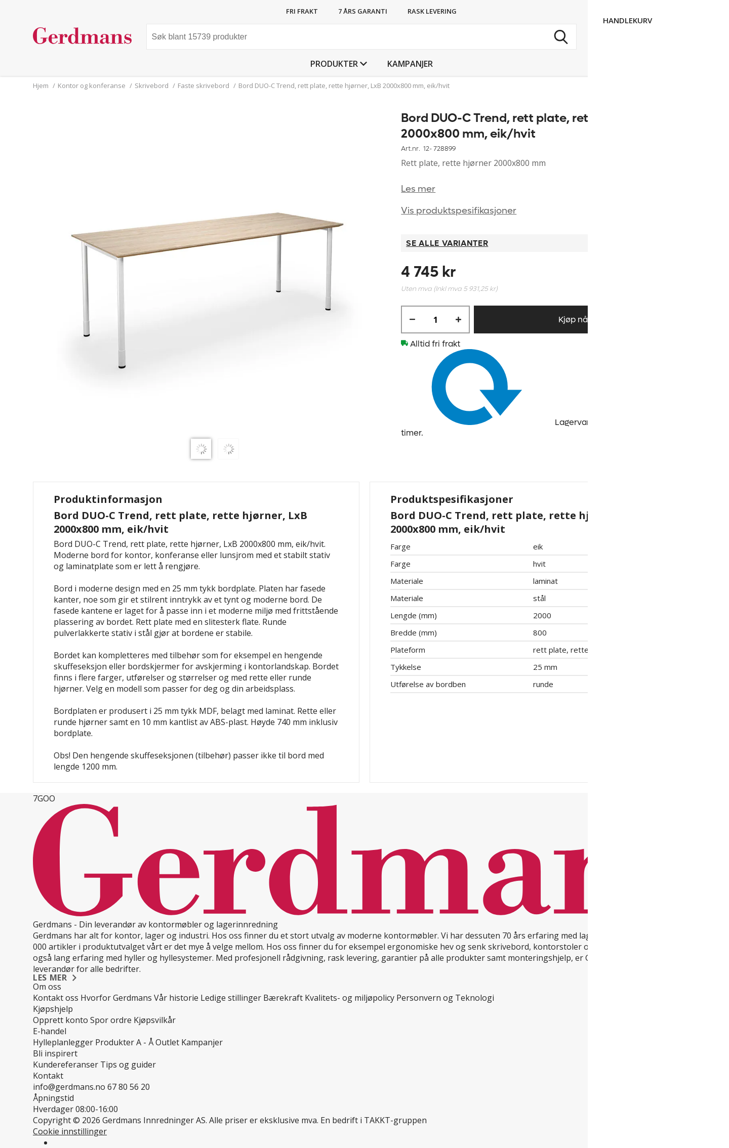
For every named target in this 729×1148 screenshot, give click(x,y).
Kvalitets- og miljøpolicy (349, 997)
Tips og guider (128, 1064)
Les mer (418, 189)
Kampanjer (410, 63)
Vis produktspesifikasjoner (458, 211)
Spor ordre (111, 1020)
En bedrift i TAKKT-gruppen (373, 1120)
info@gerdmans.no (69, 1086)
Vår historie (176, 997)
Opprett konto (60, 1020)
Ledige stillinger (230, 997)
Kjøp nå (573, 319)
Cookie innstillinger (70, 1131)
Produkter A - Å (124, 1042)
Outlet (167, 1042)
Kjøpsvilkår (155, 1020)
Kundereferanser (65, 1064)
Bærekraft (283, 997)
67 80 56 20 (128, 1086)
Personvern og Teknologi (445, 997)
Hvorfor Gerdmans (116, 997)
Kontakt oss (55, 997)
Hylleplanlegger (63, 1042)
